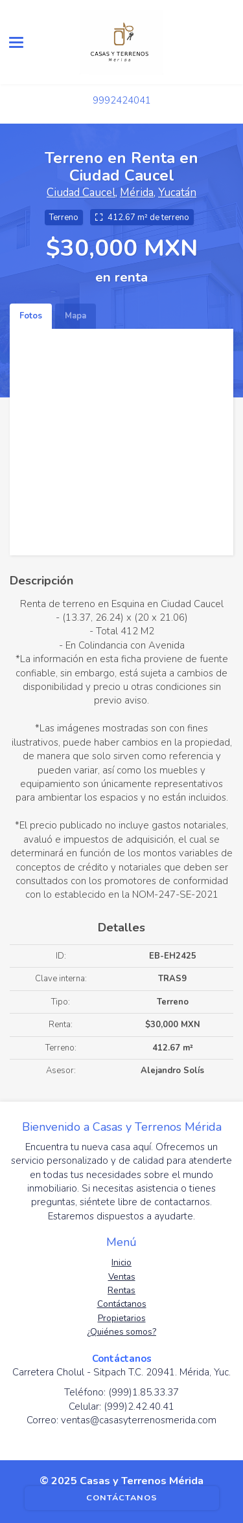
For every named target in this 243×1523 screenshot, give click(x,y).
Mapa (75, 316)
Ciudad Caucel (81, 192)
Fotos (30, 316)
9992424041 (122, 100)
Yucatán (177, 192)
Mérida (137, 192)
